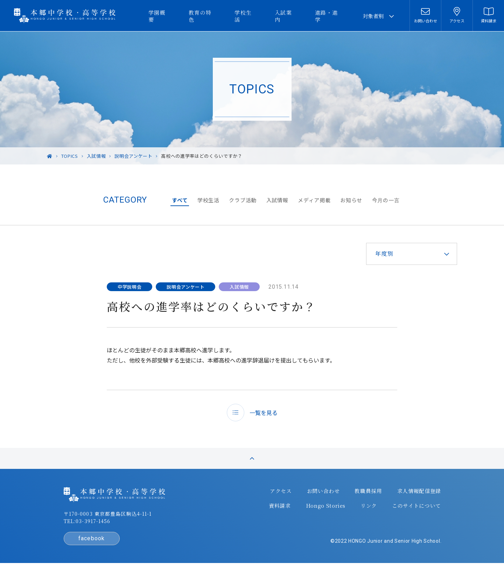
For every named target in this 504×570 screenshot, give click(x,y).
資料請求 (277, 508)
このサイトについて (411, 508)
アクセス (279, 494)
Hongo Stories (322, 508)
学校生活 (255, 16)
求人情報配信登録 (414, 494)
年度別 (382, 253)
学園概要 (175, 16)
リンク (364, 508)
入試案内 (292, 16)
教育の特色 (215, 16)
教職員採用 (364, 494)
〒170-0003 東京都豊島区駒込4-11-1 (112, 517)
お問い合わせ (320, 494)
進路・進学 (332, 16)
